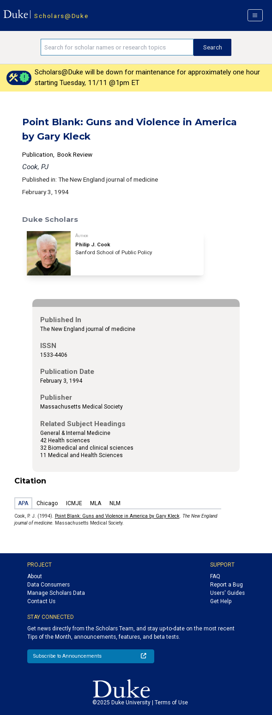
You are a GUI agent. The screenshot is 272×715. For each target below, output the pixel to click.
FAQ (215, 576)
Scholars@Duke (61, 15)
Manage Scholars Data (56, 593)
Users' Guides (227, 593)
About (34, 576)
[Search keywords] (117, 47)
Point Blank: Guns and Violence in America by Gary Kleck (117, 516)
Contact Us (41, 601)
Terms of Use (171, 702)
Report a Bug (226, 584)
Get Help (220, 601)
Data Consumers (48, 584)
